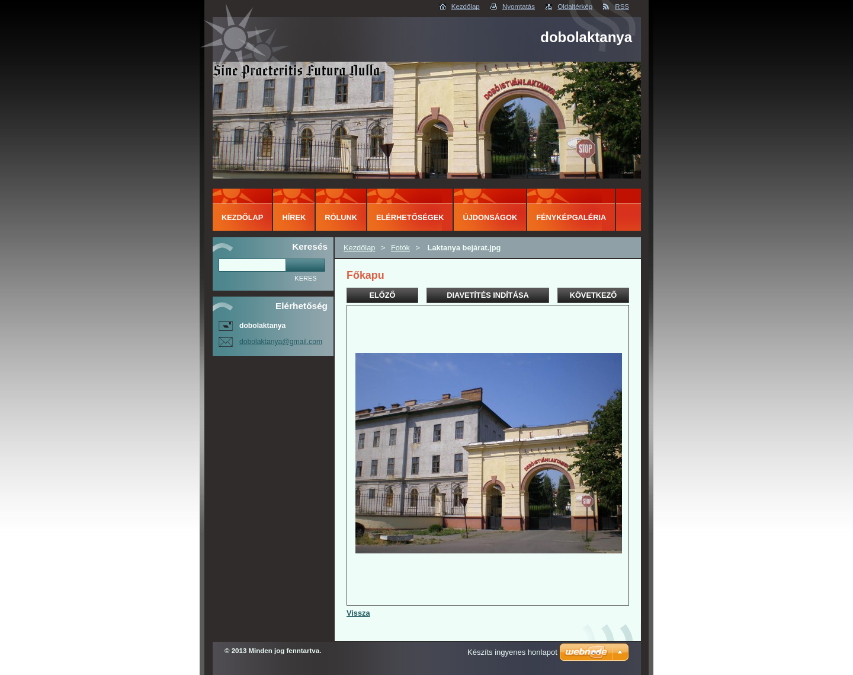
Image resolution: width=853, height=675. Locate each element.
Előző (382, 295)
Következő (593, 295)
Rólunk (341, 217)
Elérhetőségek (410, 217)
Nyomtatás (518, 6)
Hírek (294, 217)
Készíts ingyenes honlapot (512, 652)
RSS (622, 6)
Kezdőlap (465, 6)
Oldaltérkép (574, 6)
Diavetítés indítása (487, 295)
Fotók (400, 247)
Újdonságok (490, 217)
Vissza (358, 613)
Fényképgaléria (571, 217)
